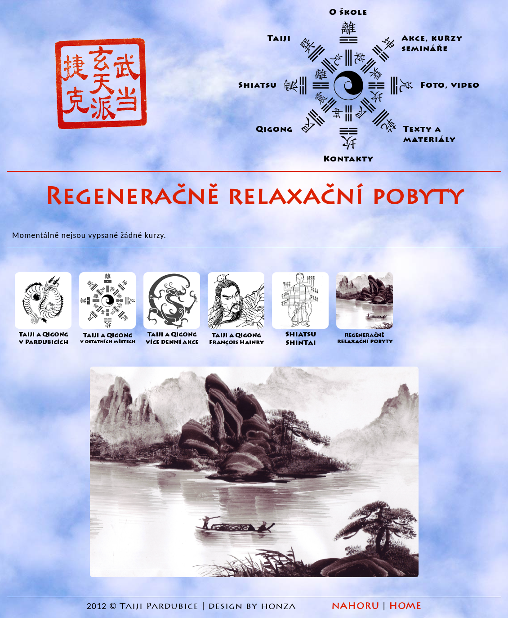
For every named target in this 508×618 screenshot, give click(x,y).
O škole (348, 12)
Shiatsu (257, 85)
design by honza (253, 606)
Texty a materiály (429, 134)
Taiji (279, 38)
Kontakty (348, 159)
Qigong (274, 129)
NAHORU (355, 606)
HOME (405, 606)
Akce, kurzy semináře (432, 43)
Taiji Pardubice (159, 606)
